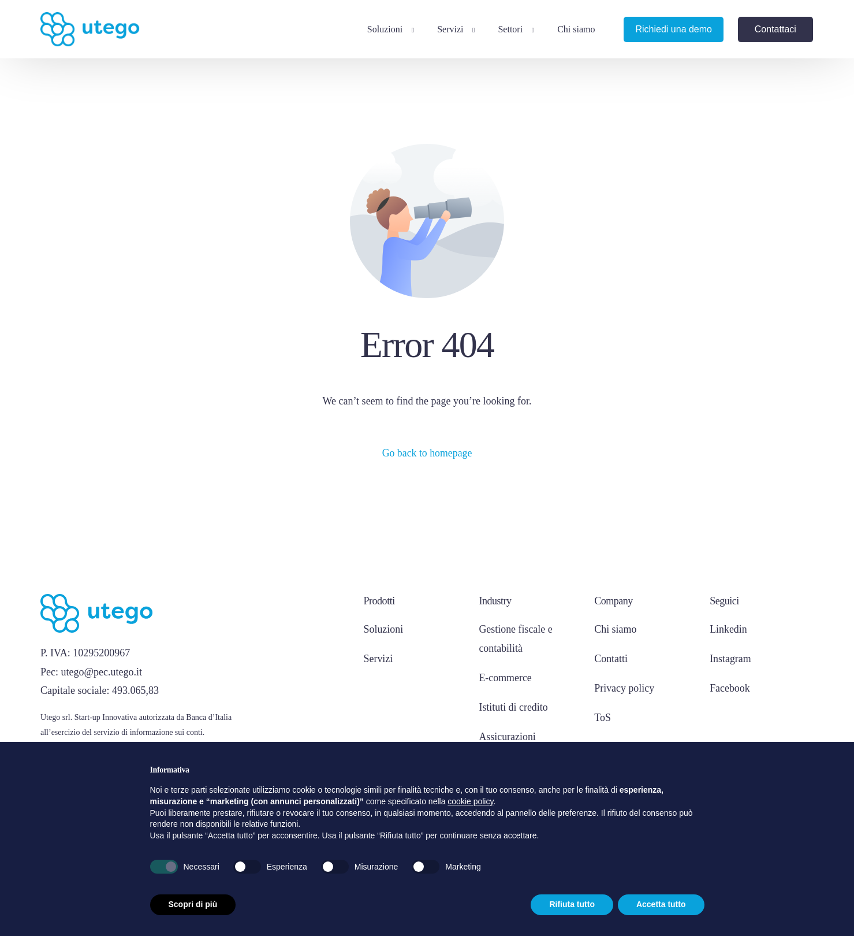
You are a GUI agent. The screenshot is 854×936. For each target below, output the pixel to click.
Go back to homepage (427, 453)
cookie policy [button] (470, 801)
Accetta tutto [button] (661, 904)
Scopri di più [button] (193, 904)
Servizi (378, 658)
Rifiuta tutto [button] (572, 904)
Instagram (730, 658)
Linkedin (728, 630)
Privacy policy (624, 687)
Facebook (730, 687)
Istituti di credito (513, 706)
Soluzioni (384, 630)
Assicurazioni (507, 735)
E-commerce (505, 677)
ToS (602, 717)
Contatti (611, 658)
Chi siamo (615, 630)
